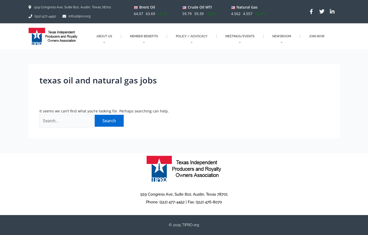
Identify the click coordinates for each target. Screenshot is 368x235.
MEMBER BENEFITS (144, 39)
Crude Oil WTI (200, 7)
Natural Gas (247, 7)
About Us (104, 39)
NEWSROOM (281, 39)
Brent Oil (147, 7)
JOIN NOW (317, 36)
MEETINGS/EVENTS (239, 39)
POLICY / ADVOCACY (191, 39)
